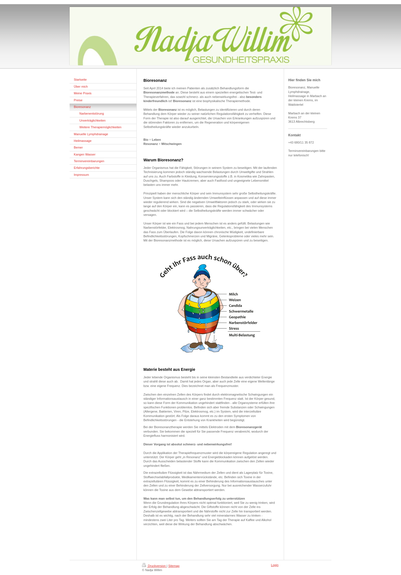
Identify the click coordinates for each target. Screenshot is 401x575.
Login (274, 565)
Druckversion (154, 565)
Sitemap (173, 565)
